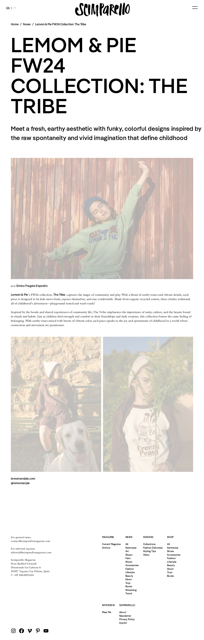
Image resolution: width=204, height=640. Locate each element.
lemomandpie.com (23, 478)
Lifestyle (130, 572)
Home (15, 24)
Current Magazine (111, 544)
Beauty (129, 575)
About (122, 612)
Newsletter (125, 615)
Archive (106, 547)
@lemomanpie (20, 483)
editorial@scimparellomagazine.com (31, 552)
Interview (108, 605)
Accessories (132, 565)
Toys (128, 582)
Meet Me (106, 612)
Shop (170, 537)
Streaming (130, 590)
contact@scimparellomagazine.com (30, 541)
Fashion (129, 568)
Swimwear (131, 547)
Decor (128, 579)
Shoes (128, 561)
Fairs (128, 558)
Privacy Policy (127, 619)
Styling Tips (149, 551)
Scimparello (127, 605)
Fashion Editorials (153, 547)
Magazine (108, 537)
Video (146, 554)
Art (127, 551)
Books (128, 586)
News (27, 24)
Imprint (123, 622)
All (126, 544)
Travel (128, 593)
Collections (149, 544)
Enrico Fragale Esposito (32, 286)
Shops (128, 554)
